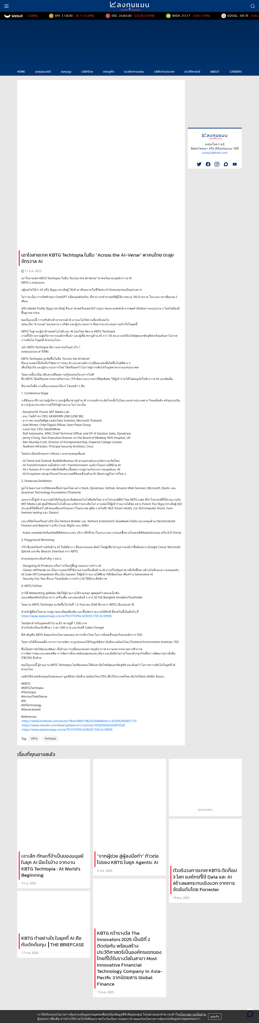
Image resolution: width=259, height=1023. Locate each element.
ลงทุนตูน (66, 71)
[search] (252, 6)
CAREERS (236, 71)
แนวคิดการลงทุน (134, 71)
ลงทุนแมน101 (43, 71)
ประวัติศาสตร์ (192, 71)
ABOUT (215, 71)
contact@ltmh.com (214, 153)
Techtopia (50, 738)
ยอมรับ (214, 1017)
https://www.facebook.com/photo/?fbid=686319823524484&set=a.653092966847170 (79, 721)
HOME (21, 71)
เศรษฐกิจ (108, 71)
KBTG (34, 738)
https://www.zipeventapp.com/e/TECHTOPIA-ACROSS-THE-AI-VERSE (66, 616)
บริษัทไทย (87, 71)
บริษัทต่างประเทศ (164, 71)
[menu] (6, 6)
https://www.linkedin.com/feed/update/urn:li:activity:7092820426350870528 (73, 725)
